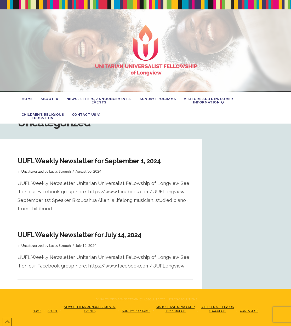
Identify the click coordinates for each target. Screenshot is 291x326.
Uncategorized (32, 171)
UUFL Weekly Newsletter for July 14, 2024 (79, 235)
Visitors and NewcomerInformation (175, 308)
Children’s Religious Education (217, 308)
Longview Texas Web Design (116, 299)
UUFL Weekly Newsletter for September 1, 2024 (89, 161)
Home (37, 311)
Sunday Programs (136, 311)
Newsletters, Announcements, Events (90, 308)
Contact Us (249, 311)
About (53, 311)
